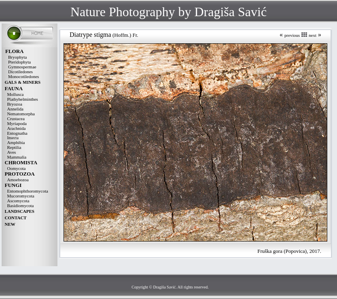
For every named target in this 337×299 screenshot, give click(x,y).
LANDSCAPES (19, 211)
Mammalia (17, 157)
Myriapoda (17, 123)
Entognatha (17, 133)
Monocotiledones (23, 76)
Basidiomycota (20, 205)
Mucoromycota (20, 195)
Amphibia (16, 142)
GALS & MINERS (23, 82)
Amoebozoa (18, 179)
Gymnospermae (22, 66)
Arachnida (16, 128)
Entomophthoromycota (27, 191)
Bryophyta (17, 57)
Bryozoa (14, 104)
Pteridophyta (19, 61)
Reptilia (14, 147)
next (312, 35)
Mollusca (15, 94)
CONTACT (16, 217)
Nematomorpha (21, 113)
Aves (11, 152)
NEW (10, 224)
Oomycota (16, 168)
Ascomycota (18, 200)
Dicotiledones (20, 71)
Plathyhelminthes (22, 99)
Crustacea (16, 118)
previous (292, 35)
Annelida (15, 108)
